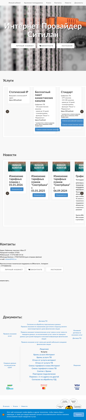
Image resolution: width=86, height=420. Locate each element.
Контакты (58, 3)
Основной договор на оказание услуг (76, 332)
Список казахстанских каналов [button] (47, 129)
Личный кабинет (15, 3)
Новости (68, 3)
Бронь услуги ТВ (44, 357)
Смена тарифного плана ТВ (44, 368)
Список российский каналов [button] (72, 121)
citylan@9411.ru (10, 259)
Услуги (48, 3)
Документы (78, 3)
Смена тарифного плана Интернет (44, 365)
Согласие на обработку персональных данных (44, 324)
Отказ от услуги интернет (44, 360)
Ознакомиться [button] (17, 189)
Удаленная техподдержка (33, 3)
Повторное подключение (44, 374)
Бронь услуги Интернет (44, 354)
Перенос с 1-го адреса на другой (44, 377)
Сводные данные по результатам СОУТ (10, 365)
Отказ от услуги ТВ (44, 363)
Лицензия (44, 349)
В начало (6, 406)
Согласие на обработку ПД (44, 379)
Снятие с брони (44, 371)
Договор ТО (43, 321)
